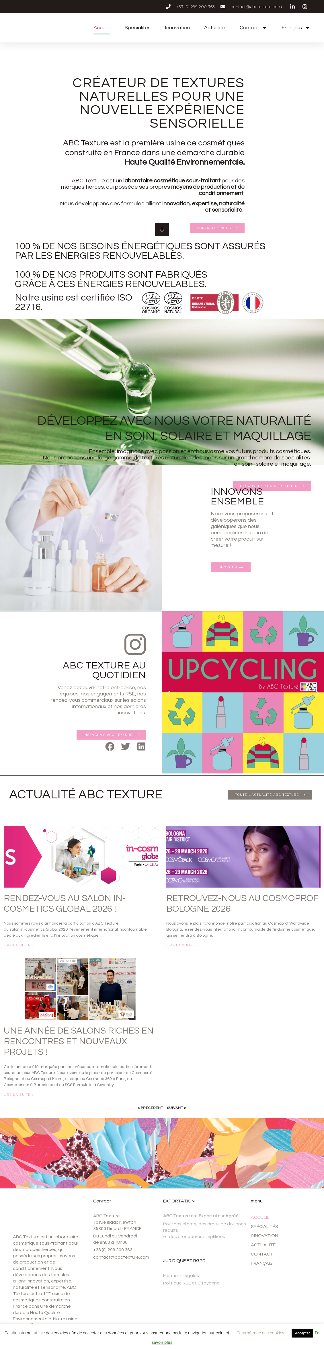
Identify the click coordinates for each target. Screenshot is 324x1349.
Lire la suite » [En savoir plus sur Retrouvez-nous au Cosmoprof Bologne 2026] (181, 945)
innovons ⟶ (231, 567)
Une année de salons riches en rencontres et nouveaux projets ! (79, 1041)
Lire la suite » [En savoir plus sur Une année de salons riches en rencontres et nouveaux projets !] (19, 1095)
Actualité (214, 27)
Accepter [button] (302, 1333)
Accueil (101, 27)
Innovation (177, 27)
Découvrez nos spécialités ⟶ (272, 405)
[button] (110, 746)
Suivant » (176, 1108)
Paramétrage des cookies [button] (260, 1333)
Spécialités (138, 27)
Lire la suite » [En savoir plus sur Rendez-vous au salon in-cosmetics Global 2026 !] (19, 945)
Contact (253, 27)
